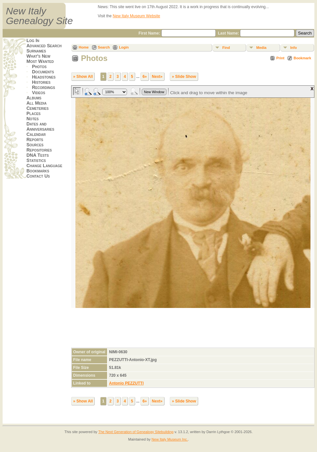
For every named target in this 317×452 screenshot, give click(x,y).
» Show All (83, 76)
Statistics (36, 160)
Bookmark (302, 58)
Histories (41, 82)
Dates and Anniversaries (40, 126)
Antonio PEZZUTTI (126, 383)
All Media (36, 103)
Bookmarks (37, 170)
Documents (43, 71)
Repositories (39, 150)
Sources (34, 144)
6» (144, 76)
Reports (34, 139)
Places (33, 113)
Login (124, 47)
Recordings (43, 87)
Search (104, 47)
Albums (33, 97)
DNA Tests (37, 155)
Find (226, 48)
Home (84, 47)
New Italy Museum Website (136, 16)
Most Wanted (40, 61)
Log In (32, 40)
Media (261, 48)
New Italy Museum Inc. (169, 439)
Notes (32, 118)
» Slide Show (184, 76)
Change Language (44, 165)
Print (280, 58)
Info (293, 48)
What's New (38, 56)
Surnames (36, 50)
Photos (39, 66)
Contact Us (38, 176)
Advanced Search (44, 45)
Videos (38, 92)
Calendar (36, 134)
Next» (157, 76)
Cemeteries (37, 108)
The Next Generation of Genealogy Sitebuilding (136, 432)
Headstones (43, 77)
